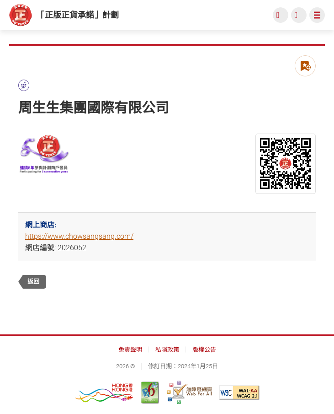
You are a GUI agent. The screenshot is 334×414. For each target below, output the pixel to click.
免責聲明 (130, 349)
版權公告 (204, 349)
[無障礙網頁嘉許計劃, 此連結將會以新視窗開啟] (189, 392)
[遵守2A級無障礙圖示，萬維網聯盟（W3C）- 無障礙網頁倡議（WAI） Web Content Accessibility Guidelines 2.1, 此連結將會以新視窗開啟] (239, 392)
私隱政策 (167, 349)
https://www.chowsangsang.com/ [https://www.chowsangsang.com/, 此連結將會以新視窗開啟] (79, 236)
